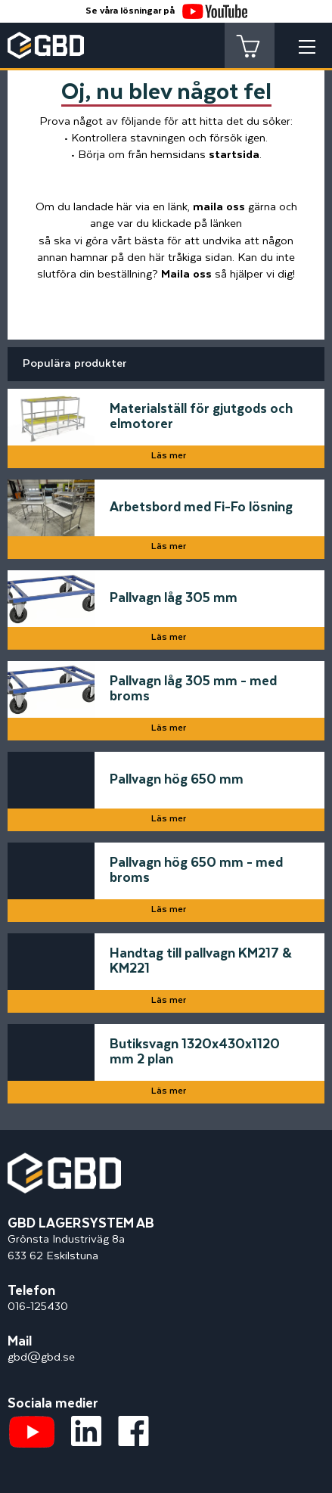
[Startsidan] (64, 1160)
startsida (234, 154)
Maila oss (186, 274)
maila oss (219, 206)
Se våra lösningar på (166, 11)
